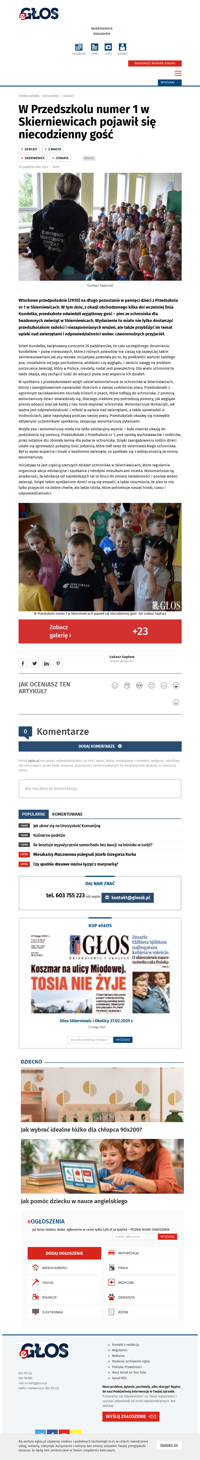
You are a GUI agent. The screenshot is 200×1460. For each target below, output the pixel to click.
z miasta (53, 149)
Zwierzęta (120, 1297)
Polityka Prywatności (127, 1367)
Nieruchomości (48, 1267)
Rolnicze (43, 1297)
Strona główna (29, 96)
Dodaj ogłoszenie (64, 1253)
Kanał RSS (119, 1378)
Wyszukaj (170, 82)
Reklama (118, 1356)
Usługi (41, 1282)
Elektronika (46, 1311)
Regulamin (119, 1350)
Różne (117, 1311)
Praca (117, 1267)
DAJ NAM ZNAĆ (100, 883)
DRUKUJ (90, 158)
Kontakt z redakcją (125, 1345)
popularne (33, 814)
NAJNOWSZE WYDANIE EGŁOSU (155, 63)
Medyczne (120, 1282)
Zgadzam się (171, 1445)
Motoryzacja (122, 1252)
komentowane (67, 814)
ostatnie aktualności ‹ (122, 661)
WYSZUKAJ (123, 1040)
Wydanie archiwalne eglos (131, 1361)
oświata (60, 158)
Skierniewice (102, 28)
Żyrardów (101, 33)
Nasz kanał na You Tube (129, 1372)
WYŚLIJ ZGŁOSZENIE (126, 1416)
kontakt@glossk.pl (127, 897)
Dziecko (68, 96)
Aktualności (51, 96)
